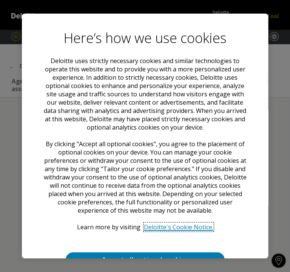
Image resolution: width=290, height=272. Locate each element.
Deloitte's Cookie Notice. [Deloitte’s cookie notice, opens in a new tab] (178, 227)
